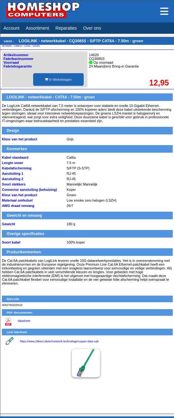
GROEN (36, 46)
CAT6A (27, 46)
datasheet (24, 320)
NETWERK (7, 46)
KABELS (18, 46)
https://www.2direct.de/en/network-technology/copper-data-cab (59, 341)
